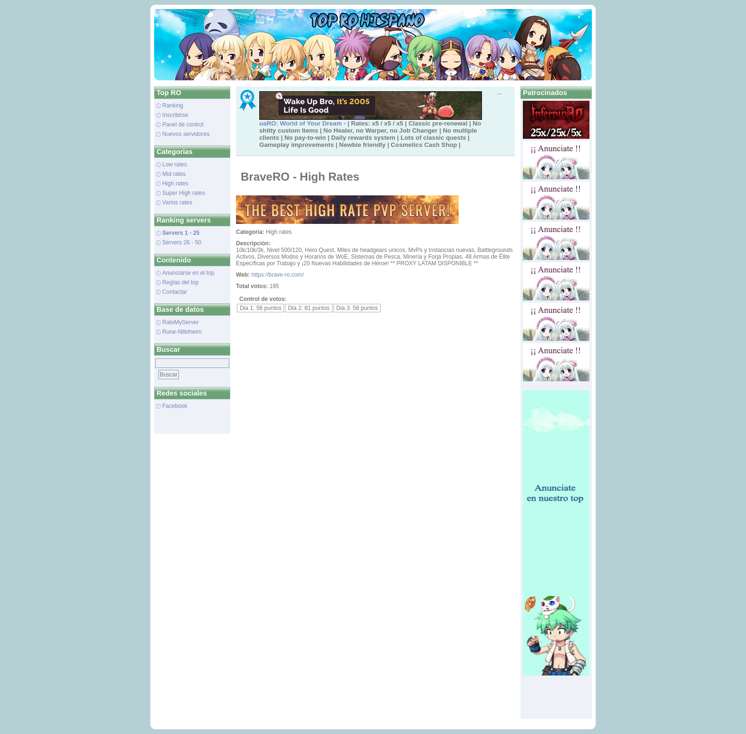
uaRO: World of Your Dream (300, 123)
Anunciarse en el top (188, 273)
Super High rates (183, 193)
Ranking (172, 105)
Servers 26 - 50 (181, 242)
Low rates (174, 164)
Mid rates (174, 174)
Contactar (174, 292)
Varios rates (177, 202)
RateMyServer (180, 322)
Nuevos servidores (185, 134)
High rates (175, 183)
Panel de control (183, 124)
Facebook (174, 406)
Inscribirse (175, 115)
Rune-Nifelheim (182, 331)
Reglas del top (180, 282)
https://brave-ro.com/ (277, 274)
